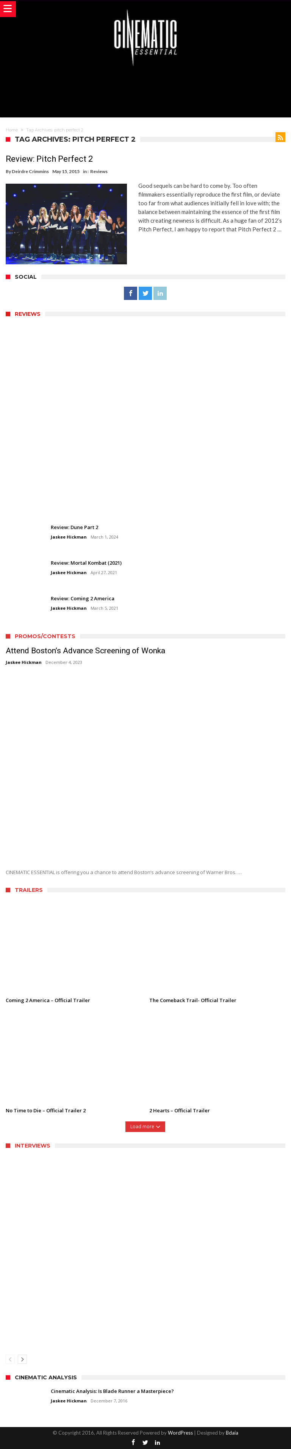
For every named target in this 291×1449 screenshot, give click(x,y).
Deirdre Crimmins (30, 171)
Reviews (99, 171)
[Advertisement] (145, 91)
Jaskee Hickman (69, 537)
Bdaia (232, 1433)
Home (12, 130)
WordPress (180, 1433)
